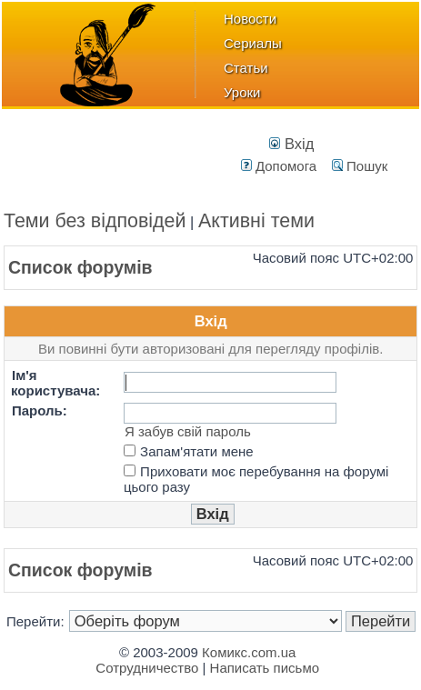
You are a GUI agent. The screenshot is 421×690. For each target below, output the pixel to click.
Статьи (246, 67)
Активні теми (256, 221)
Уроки (242, 92)
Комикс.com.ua (249, 652)
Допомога (278, 166)
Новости (250, 18)
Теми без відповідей (95, 221)
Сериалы (253, 43)
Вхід (291, 143)
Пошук (359, 166)
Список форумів (80, 267)
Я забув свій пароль (188, 431)
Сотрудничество (146, 667)
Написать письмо (265, 667)
